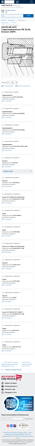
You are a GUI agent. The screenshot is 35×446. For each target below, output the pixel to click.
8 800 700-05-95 (8, 379)
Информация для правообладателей (14, 434)
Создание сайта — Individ (24, 432)
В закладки (6, 101)
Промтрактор (4, 22)
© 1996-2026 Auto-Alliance (10, 432)
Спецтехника (21, 20)
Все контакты (16, 5)
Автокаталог (11, 20)
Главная (3, 20)
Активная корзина (10, 10)
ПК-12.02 (13, 22)
